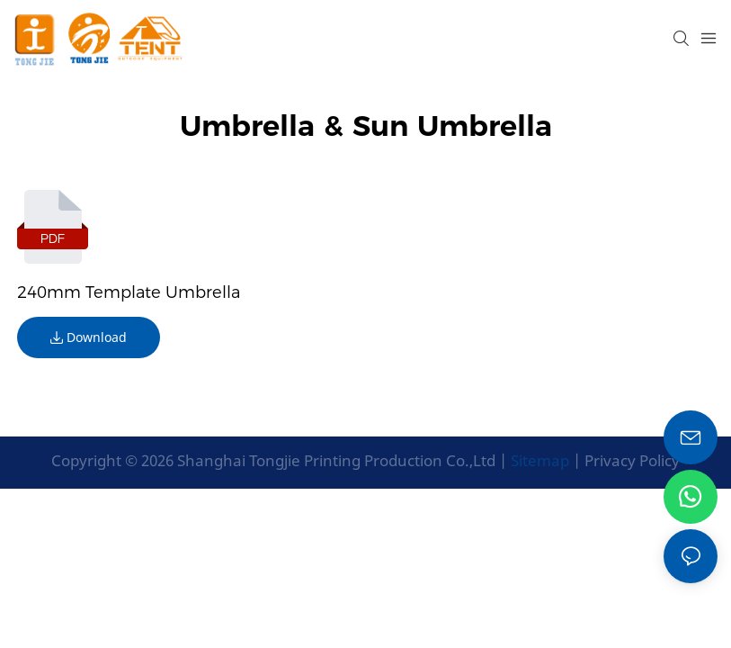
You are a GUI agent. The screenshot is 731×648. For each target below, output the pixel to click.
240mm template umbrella (128, 292)
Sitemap (538, 460)
